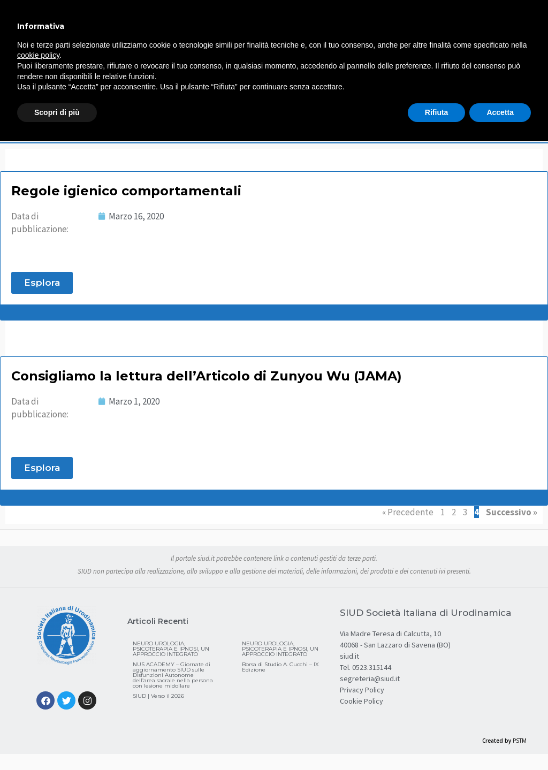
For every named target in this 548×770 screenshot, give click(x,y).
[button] (42, 283)
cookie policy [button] (38, 55)
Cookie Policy (361, 701)
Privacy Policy (362, 690)
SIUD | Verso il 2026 (158, 695)
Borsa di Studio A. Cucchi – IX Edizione (280, 667)
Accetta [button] (500, 112)
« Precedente (407, 512)
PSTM (520, 740)
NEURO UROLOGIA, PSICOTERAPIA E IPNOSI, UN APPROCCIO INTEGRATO (171, 649)
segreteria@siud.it (370, 678)
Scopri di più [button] (57, 112)
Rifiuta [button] (436, 112)
